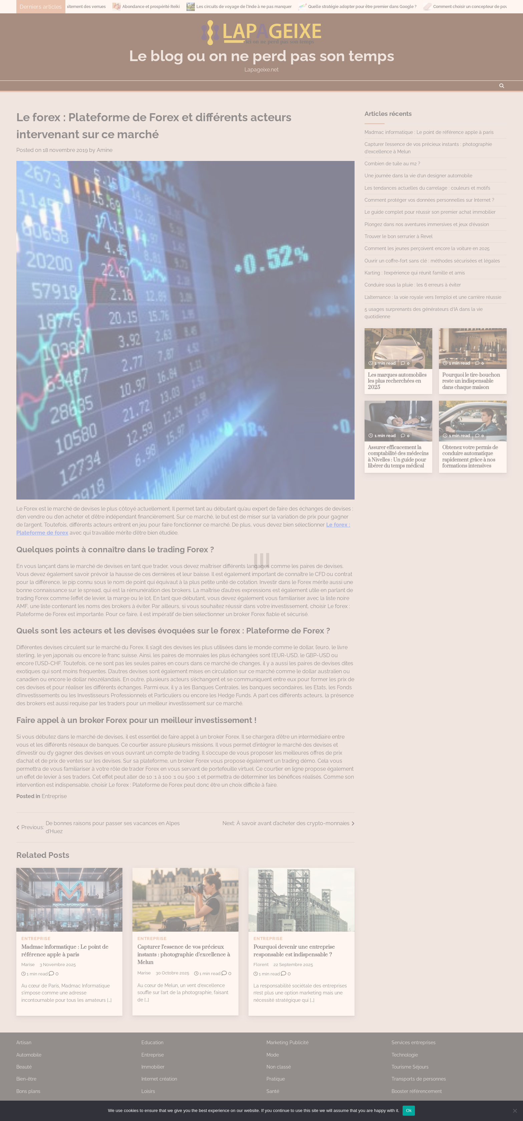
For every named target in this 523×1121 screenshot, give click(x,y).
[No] (514, 1110)
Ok (409, 1110)
